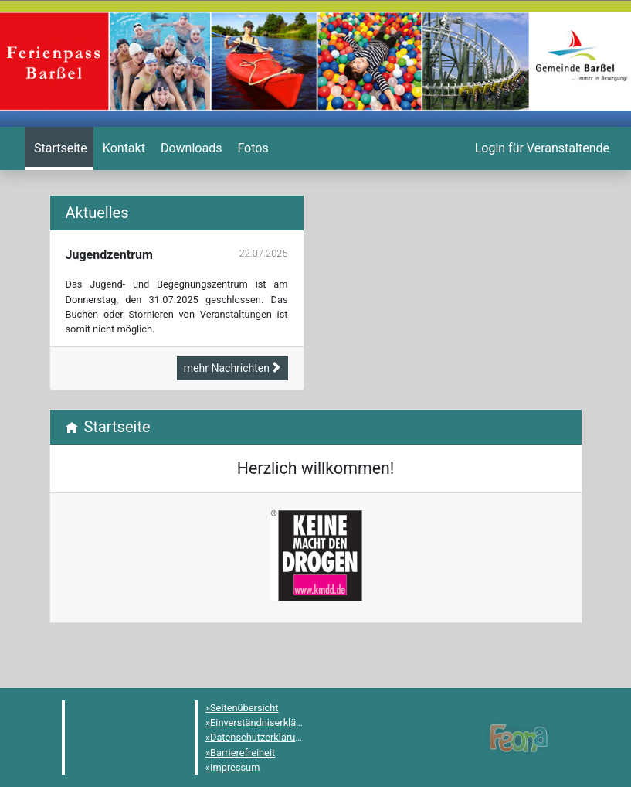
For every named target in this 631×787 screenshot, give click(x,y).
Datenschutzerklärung (258, 737)
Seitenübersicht (244, 708)
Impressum (235, 767)
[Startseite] (59, 148)
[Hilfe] (251, 148)
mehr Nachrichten (232, 368)
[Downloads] (189, 148)
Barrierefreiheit (242, 752)
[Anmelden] (541, 148)
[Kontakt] (122, 148)
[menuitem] (59, 148)
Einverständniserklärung (263, 722)
